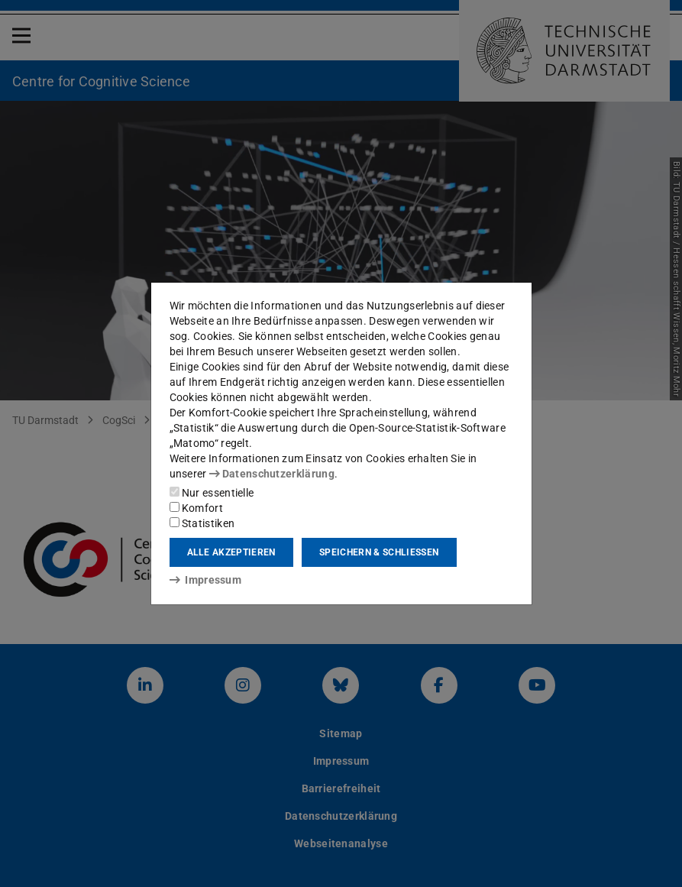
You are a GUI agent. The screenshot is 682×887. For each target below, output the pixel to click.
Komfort (196, 508)
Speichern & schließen (378, 552)
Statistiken (202, 523)
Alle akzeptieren (231, 552)
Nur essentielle (212, 493)
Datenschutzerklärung (272, 474)
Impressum (206, 580)
